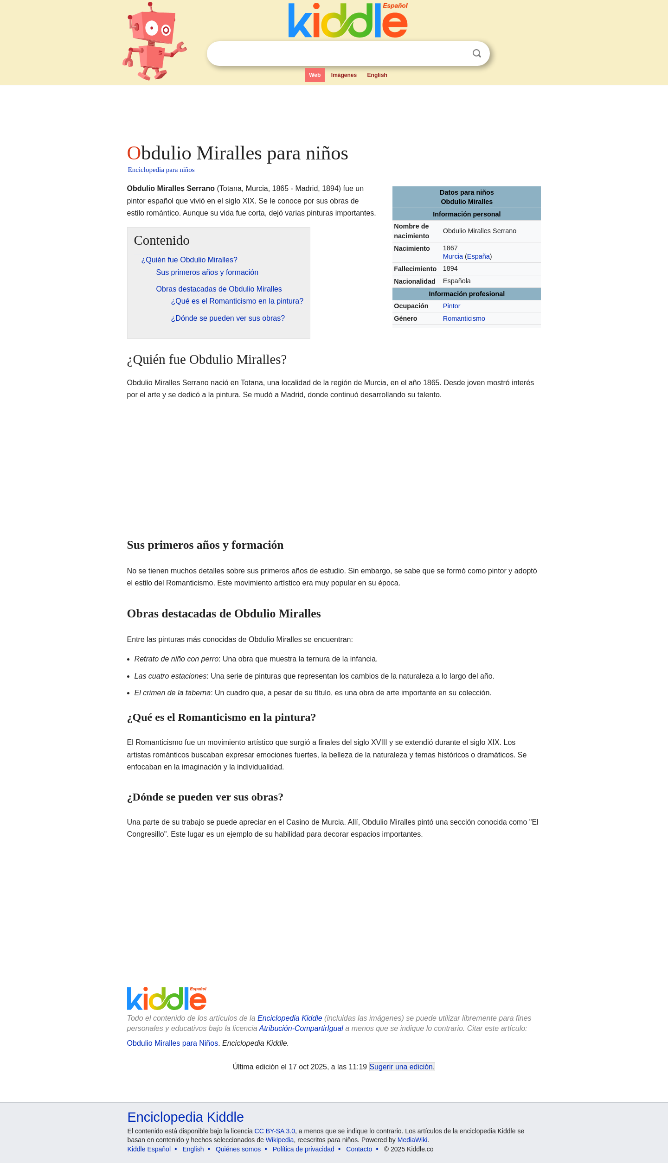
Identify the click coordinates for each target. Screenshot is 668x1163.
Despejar (458, 54)
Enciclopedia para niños (161, 169)
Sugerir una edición (401, 1067)
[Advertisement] (333, 111)
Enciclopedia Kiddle (289, 1018)
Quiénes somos (238, 1149)
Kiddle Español (149, 1149)
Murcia (453, 256)
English (377, 75)
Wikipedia (280, 1140)
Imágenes (344, 75)
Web (315, 75)
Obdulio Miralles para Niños (172, 1043)
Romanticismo (464, 318)
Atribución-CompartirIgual (301, 1028)
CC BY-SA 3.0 (275, 1131)
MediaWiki (413, 1140)
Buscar (477, 53)
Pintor (452, 306)
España (478, 256)
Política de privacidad (303, 1149)
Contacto (359, 1149)
